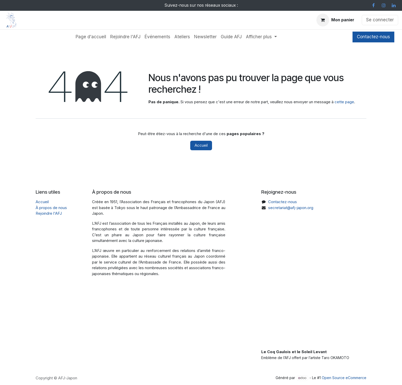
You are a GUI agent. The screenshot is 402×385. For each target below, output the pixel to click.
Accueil (201, 145)
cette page (344, 101)
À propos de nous (51, 207)
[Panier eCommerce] (335, 20)
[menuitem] (91, 37)
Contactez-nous (373, 36)
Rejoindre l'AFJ (49, 213)
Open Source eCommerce (344, 377)
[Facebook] (373, 5)
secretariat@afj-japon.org (290, 207)
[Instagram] (383, 5)
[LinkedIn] (393, 5)
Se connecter (380, 19)
